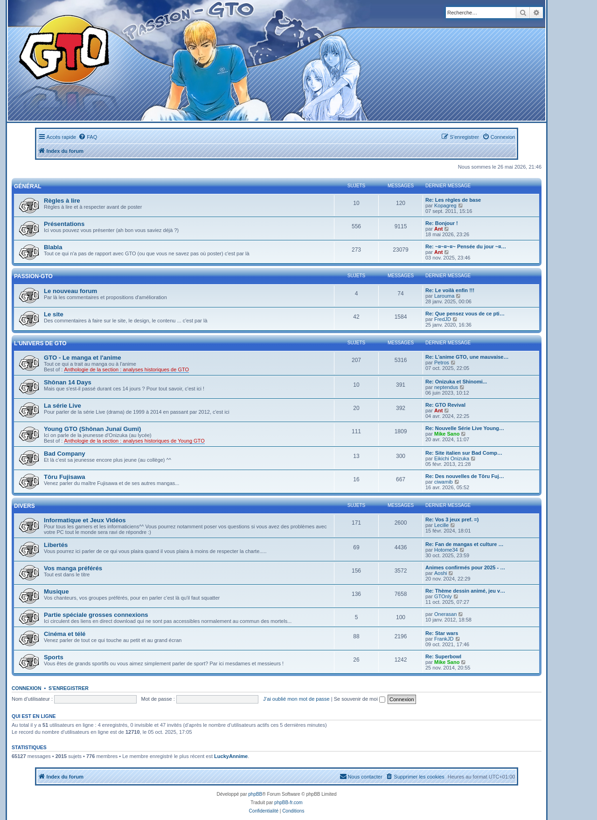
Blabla (53, 247)
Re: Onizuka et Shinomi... (456, 381)
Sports (53, 657)
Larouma (444, 296)
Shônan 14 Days (67, 382)
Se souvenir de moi (359, 699)
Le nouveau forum (70, 290)
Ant (438, 229)
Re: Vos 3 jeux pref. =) (452, 519)
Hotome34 (446, 550)
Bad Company (64, 453)
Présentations (64, 223)
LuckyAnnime (231, 756)
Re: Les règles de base (453, 200)
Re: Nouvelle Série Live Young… (464, 428)
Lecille (441, 525)
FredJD (442, 319)
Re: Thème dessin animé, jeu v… (465, 591)
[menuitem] (87, 137)
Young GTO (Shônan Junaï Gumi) (92, 428)
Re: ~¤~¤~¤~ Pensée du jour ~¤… (465, 246)
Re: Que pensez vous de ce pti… (465, 313)
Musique (56, 591)
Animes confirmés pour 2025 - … (465, 567)
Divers (24, 506)
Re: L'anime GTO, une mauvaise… (466, 357)
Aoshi (440, 573)
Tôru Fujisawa (64, 476)
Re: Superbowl (443, 656)
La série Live (62, 405)
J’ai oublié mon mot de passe (296, 699)
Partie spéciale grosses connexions (96, 614)
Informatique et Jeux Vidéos (85, 520)
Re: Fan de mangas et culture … (464, 544)
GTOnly (443, 596)
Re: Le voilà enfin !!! (449, 290)
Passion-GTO (33, 276)
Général (28, 186)
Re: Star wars (441, 633)
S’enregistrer (69, 688)
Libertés (56, 544)
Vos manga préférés (73, 568)
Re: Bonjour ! (441, 223)
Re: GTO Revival (445, 405)
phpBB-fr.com (288, 802)
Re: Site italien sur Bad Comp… (463, 453)
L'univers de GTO (40, 343)
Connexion (27, 688)
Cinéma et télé (64, 633)
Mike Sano (446, 434)
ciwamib (443, 482)
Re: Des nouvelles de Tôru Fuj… (464, 476)
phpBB (255, 794)
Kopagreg (445, 205)
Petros (441, 362)
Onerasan (445, 614)
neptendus (446, 387)
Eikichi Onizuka (451, 458)
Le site (53, 314)
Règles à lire (62, 200)
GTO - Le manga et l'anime (82, 357)
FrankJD (444, 639)
